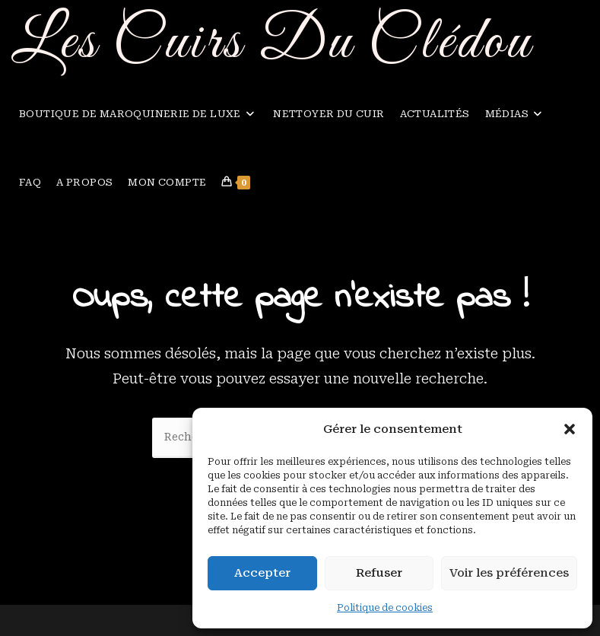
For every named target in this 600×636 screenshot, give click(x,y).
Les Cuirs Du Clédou (272, 43)
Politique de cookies (385, 608)
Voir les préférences (509, 573)
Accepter (262, 573)
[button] (569, 429)
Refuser (379, 573)
